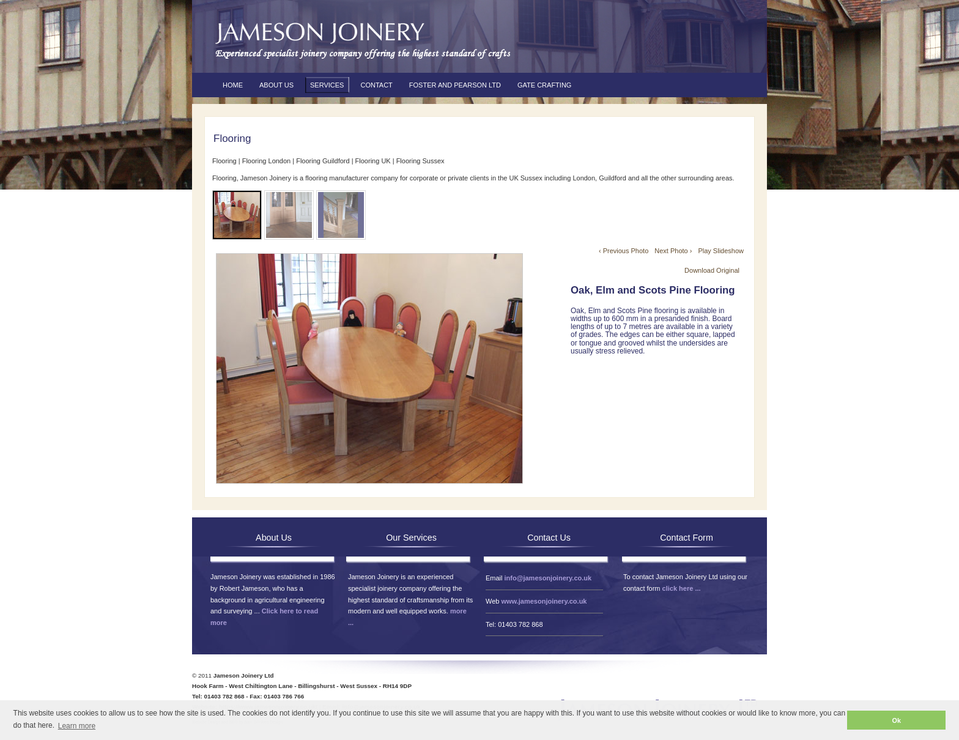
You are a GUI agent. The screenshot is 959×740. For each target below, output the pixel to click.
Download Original (711, 270)
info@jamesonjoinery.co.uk (548, 578)
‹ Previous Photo (623, 250)
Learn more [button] (76, 726)
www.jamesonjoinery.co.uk (544, 601)
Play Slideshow (721, 250)
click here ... (681, 588)
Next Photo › (673, 250)
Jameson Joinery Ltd (360, 39)
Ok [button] (896, 720)
